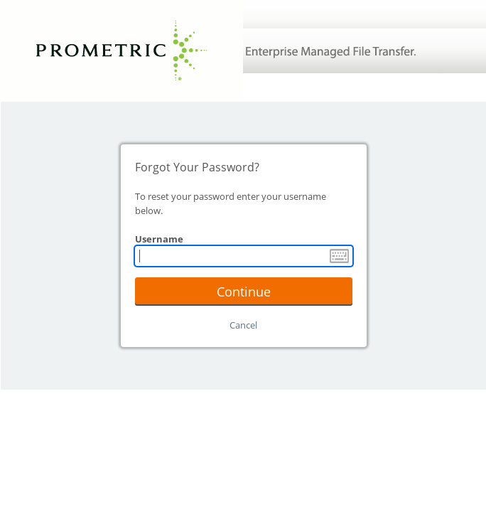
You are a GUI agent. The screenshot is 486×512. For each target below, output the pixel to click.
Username (159, 239)
